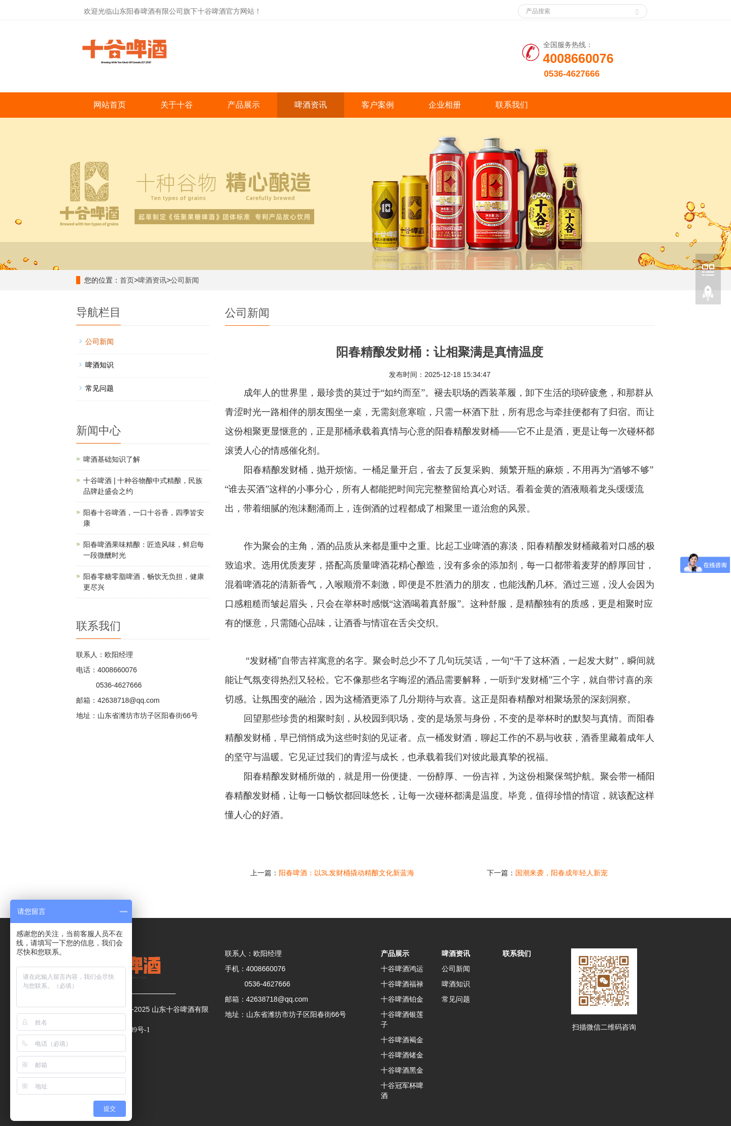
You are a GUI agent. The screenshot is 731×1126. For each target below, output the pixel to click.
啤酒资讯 (310, 104)
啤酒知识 (99, 365)
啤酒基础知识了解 (111, 459)
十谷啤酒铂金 (402, 999)
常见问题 (99, 388)
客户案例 (377, 104)
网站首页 (109, 104)
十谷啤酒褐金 (402, 1040)
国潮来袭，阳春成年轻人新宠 (561, 873)
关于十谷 (176, 104)
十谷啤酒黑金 (402, 1070)
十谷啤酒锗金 (402, 1055)
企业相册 (444, 104)
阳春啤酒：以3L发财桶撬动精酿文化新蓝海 (347, 873)
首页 (127, 280)
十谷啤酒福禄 (402, 984)
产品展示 (243, 104)
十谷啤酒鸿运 (402, 969)
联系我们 (511, 104)
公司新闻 (185, 280)
